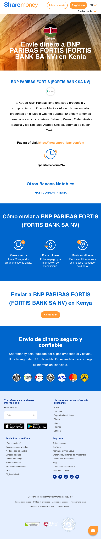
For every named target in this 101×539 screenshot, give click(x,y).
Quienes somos (59, 443)
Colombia (58, 411)
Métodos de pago (13, 455)
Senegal (57, 431)
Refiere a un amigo (14, 458)
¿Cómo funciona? (13, 443)
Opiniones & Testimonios (63, 458)
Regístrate (78, 5)
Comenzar (50, 314)
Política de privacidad (41, 502)
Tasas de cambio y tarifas (17, 447)
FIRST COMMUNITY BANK (50, 193)
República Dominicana (64, 415)
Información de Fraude (16, 466)
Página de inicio (13, 474)
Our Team (57, 447)
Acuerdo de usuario (60, 502)
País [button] (9, 415)
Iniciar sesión (57, 5)
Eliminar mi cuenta (61, 470)
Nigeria (57, 423)
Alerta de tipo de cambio (16, 451)
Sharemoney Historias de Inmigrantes (69, 455)
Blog (55, 462)
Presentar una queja (78, 502)
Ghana (57, 419)
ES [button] (91, 5)
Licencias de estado (23, 502)
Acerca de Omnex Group (63, 451)
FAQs (8, 470)
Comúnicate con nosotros (64, 466)
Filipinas (57, 427)
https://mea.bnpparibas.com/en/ (61, 142)
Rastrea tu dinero (13, 462)
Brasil (56, 407)
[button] (87, 11)
